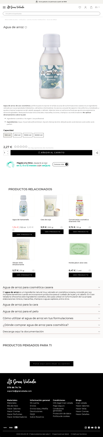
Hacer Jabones (13, 409)
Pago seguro (59, 406)
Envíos (33, 406)
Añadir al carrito (51, 153)
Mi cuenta (34, 403)
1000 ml (27, 135)
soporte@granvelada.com (19, 391)
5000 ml (39, 135)
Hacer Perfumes (14, 414)
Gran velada (81, 403)
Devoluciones (36, 411)
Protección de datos (62, 413)
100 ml (8, 135)
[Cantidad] (6, 152)
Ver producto (24, 234)
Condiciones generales (58, 410)
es (97, 7)
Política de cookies (61, 416)
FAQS (32, 414)
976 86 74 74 (14, 387)
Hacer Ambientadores (17, 417)
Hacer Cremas (13, 411)
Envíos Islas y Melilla (39, 409)
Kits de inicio (12, 406)
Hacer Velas (81, 409)
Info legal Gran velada (63, 403)
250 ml (17, 135)
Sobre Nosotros (37, 417)
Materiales (11, 403)
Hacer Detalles (82, 414)
